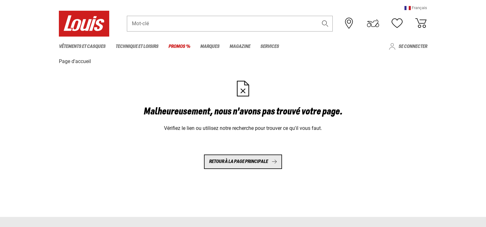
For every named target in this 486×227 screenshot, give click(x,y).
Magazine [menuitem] (239, 46)
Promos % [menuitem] (179, 46)
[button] (415, 7)
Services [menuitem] (269, 46)
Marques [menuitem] (209, 46)
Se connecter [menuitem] (412, 46)
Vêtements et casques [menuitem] (82, 46)
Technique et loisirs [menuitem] (137, 46)
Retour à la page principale (243, 161)
